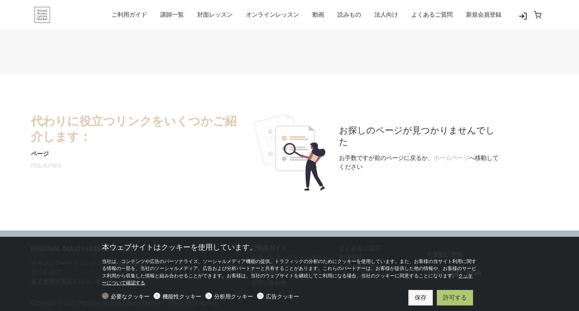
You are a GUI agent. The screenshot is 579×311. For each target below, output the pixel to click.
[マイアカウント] (522, 17)
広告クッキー (282, 296)
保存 (420, 297)
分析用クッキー (233, 296)
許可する (455, 297)
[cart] (537, 15)
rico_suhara (46, 165)
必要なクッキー (130, 296)
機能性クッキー (181, 296)
